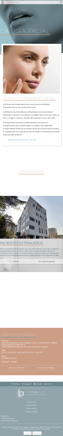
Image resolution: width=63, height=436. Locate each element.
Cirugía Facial (31, 402)
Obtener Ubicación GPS (16, 368)
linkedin (48, 384)
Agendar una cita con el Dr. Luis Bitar (22, 140)
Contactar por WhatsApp (45, 368)
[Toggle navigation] (61, 2)
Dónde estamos (8, 418)
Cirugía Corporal (31, 405)
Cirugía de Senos (31, 408)
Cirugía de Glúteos (31, 411)
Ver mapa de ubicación (47, 261)
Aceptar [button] (27, 433)
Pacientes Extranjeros (10, 421)
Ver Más (16, 261)
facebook (16, 384)
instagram (26, 384)
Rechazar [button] (37, 433)
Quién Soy (5, 416)
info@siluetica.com (9, 358)
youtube (38, 384)
